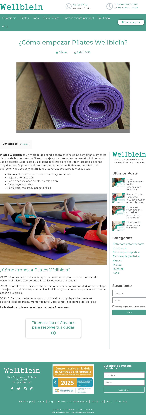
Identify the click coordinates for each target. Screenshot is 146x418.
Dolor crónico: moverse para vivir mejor (134, 225)
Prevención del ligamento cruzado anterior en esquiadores (135, 198)
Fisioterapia (9, 18)
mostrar (24, 144)
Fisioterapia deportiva (126, 252)
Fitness (117, 260)
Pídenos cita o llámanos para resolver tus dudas (53, 324)
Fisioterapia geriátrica (126, 256)
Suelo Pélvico (51, 18)
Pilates (24, 18)
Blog (5, 26)
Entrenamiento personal (79, 18)
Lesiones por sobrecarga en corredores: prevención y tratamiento (134, 212)
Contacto (88, 409)
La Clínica (104, 18)
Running (118, 268)
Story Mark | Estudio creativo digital (80, 412)
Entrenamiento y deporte (128, 244)
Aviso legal (76, 409)
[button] (131, 22)
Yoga (36, 18)
